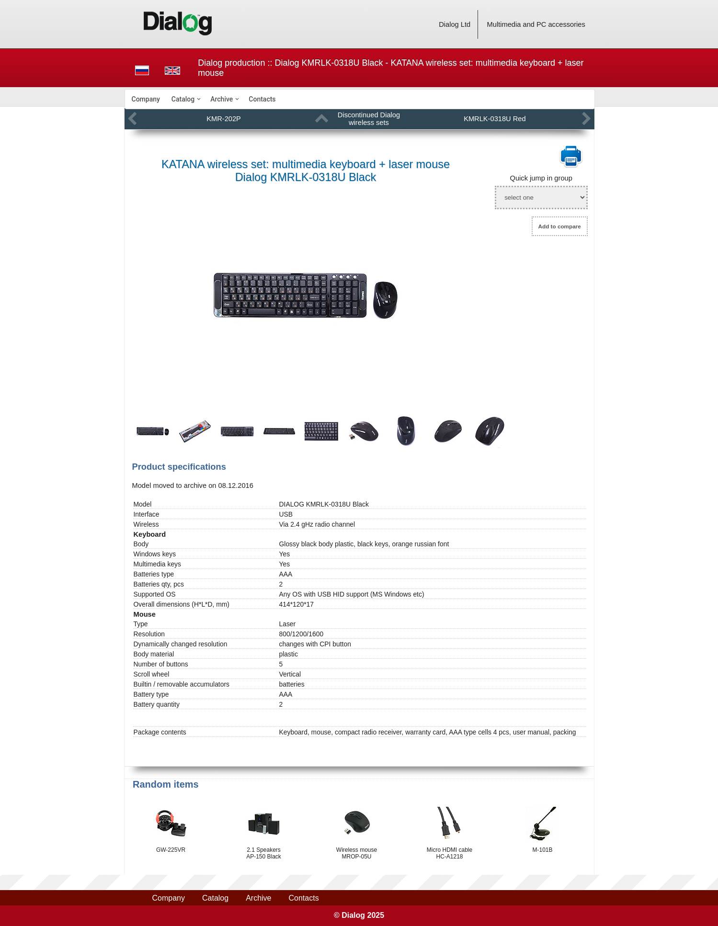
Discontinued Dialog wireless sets (369, 118)
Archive (221, 99)
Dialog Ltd (454, 24)
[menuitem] (145, 99)
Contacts (262, 99)
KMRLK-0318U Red (495, 119)
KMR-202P (223, 119)
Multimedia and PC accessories (536, 24)
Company (146, 99)
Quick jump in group (541, 178)
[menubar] (360, 99)
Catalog (182, 99)
